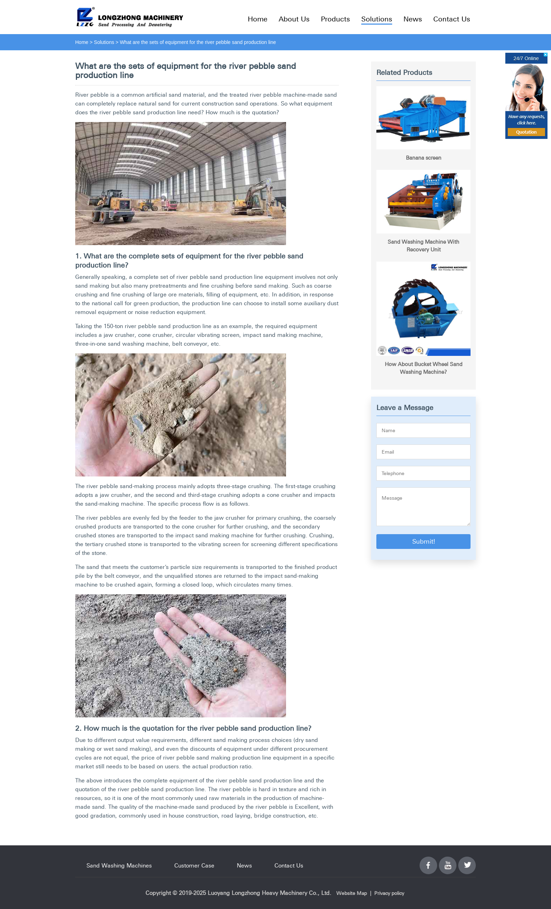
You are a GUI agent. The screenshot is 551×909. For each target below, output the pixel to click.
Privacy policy (389, 893)
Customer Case (194, 865)
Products (335, 19)
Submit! (423, 541)
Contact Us (451, 19)
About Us (294, 19)
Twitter (467, 861)
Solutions (376, 19)
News (412, 19)
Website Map (351, 893)
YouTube (447, 861)
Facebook (428, 861)
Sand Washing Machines (119, 865)
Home (257, 19)
